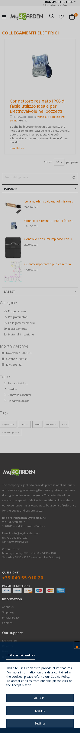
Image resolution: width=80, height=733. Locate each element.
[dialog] (40, 366)
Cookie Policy (60, 677)
